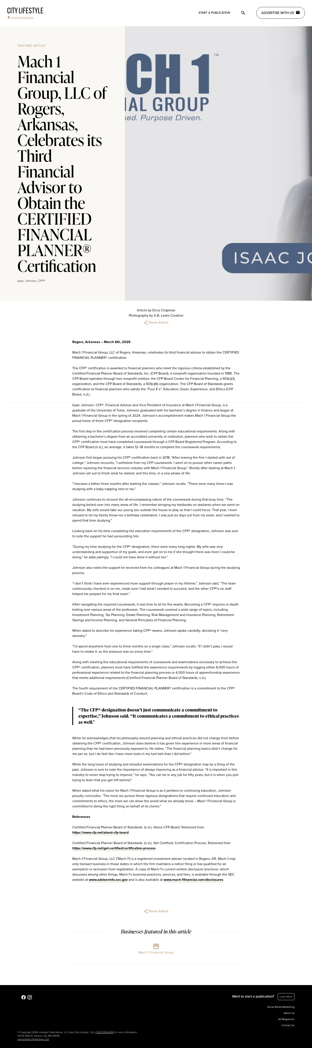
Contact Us (288, 1025)
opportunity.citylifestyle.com (33, 1039)
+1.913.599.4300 (104, 1032)
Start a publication (214, 13)
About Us (289, 1013)
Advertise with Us (280, 12)
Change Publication (20, 17)
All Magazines (286, 1019)
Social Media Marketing (281, 1006)
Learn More (286, 996)
